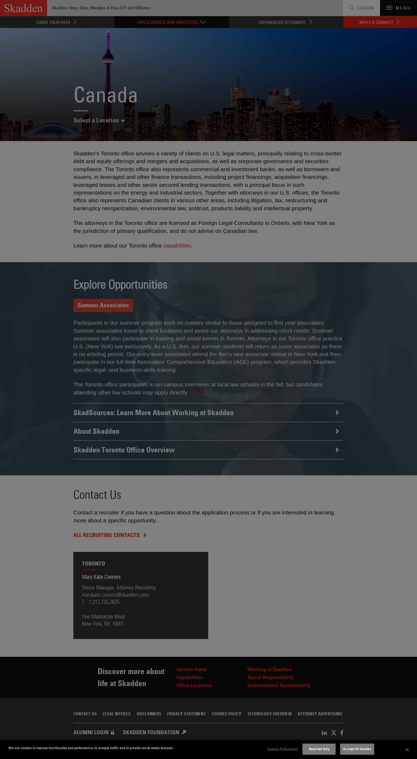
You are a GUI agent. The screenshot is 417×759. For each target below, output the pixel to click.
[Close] (407, 749)
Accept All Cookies (357, 749)
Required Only (319, 749)
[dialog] (208, 749)
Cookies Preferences (282, 749)
